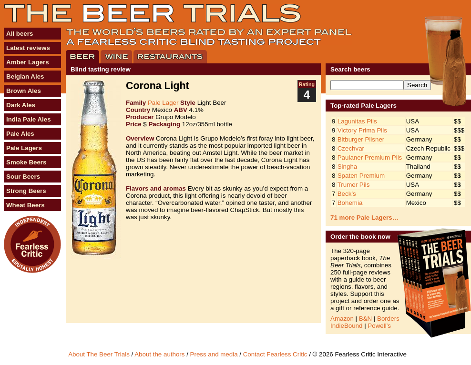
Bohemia (350, 202)
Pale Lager (163, 102)
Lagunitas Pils (357, 121)
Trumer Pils (354, 184)
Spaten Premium (361, 175)
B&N (365, 318)
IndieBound (346, 325)
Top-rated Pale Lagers (363, 105)
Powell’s (379, 325)
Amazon (342, 318)
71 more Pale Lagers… (364, 217)
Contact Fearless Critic (275, 354)
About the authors (159, 354)
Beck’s (347, 193)
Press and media (214, 354)
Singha (348, 166)
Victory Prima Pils (362, 130)
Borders (388, 318)
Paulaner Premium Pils (370, 157)
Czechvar (351, 148)
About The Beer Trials (99, 354)
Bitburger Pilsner (361, 139)
